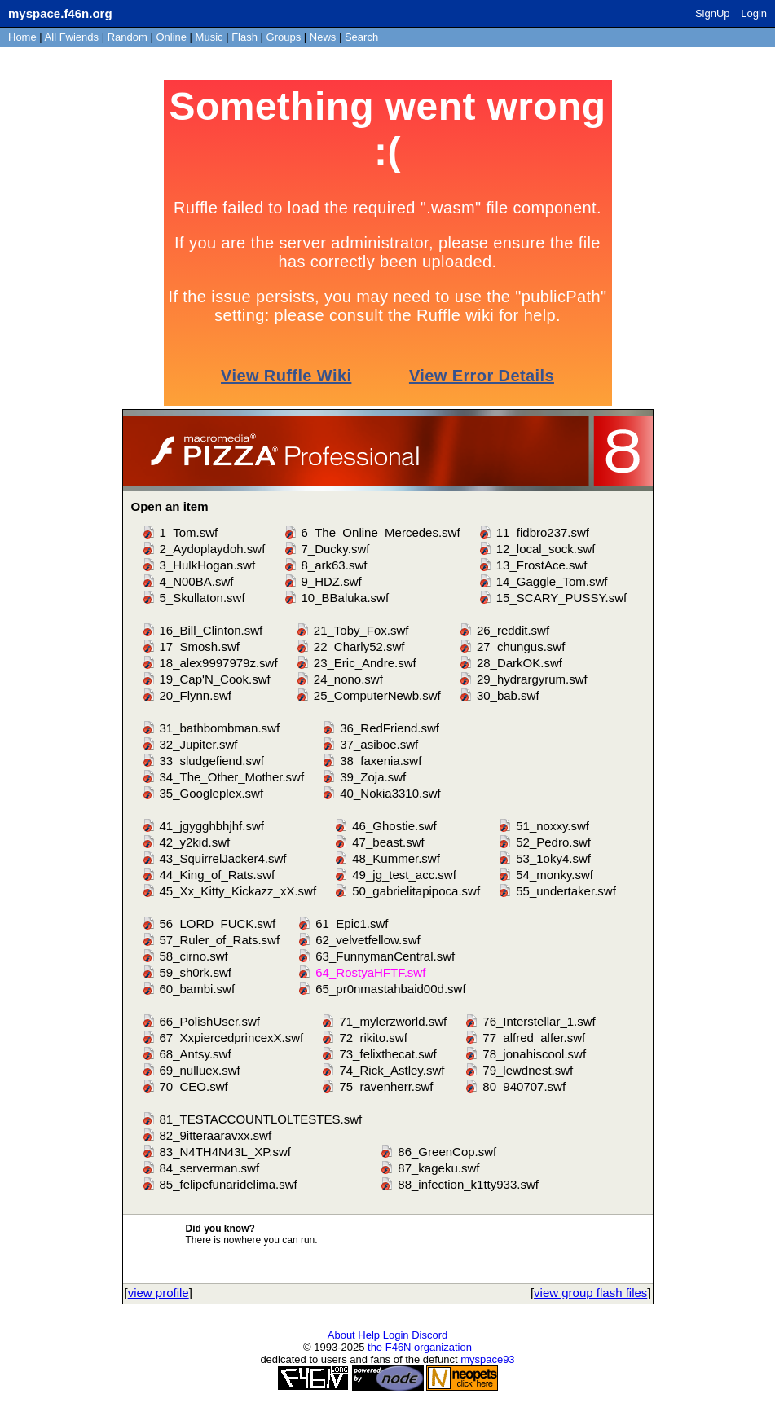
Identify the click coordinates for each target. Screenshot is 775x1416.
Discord (429, 1335)
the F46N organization (420, 1347)
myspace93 (487, 1359)
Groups (284, 37)
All (72, 37)
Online (171, 37)
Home (22, 37)
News (323, 37)
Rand (128, 37)
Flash (244, 37)
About (341, 1335)
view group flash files (590, 1292)
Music (209, 37)
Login (754, 13)
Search (361, 37)
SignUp (712, 13)
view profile (158, 1292)
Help (369, 1335)
